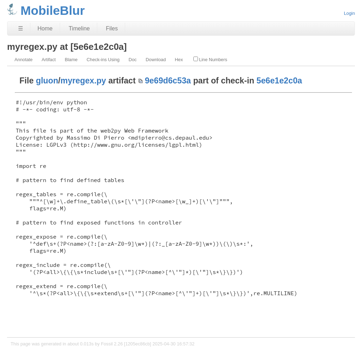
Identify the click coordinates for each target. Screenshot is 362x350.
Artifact (49, 59)
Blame (71, 59)
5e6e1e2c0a (279, 80)
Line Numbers (210, 59)
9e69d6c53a (168, 80)
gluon (47, 80)
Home (45, 28)
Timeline (79, 28)
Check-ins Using (103, 59)
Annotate (23, 59)
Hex (179, 59)
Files (112, 28)
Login (349, 13)
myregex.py (83, 80)
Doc (133, 59)
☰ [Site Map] (20, 28)
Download (156, 59)
